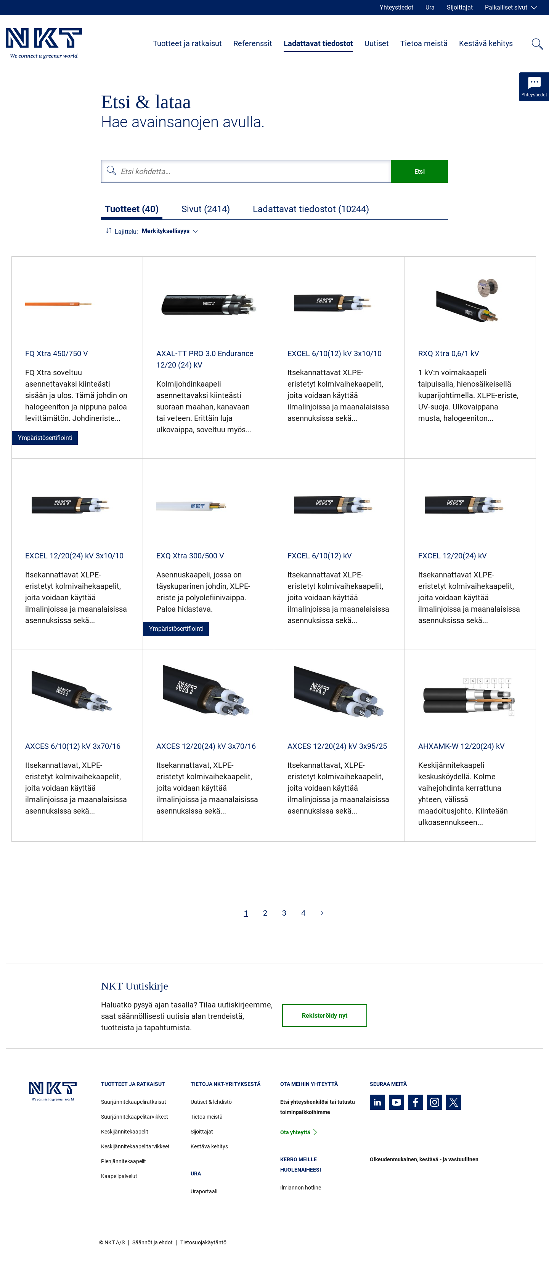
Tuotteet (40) (132, 209)
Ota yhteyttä (295, 1132)
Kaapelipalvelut (119, 1176)
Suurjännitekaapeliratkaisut (133, 1102)
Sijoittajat (460, 7)
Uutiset (376, 43)
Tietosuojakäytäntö (203, 1242)
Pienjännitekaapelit (123, 1161)
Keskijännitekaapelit (124, 1132)
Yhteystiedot (396, 7)
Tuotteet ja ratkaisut (187, 43)
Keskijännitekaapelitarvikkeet (135, 1146)
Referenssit (252, 43)
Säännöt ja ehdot (152, 1242)
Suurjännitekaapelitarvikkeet (134, 1117)
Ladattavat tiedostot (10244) (311, 209)
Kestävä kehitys (486, 43)
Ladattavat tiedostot (318, 43)
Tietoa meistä (424, 43)
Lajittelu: (126, 231)
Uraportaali (204, 1191)
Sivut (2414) (205, 209)
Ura (430, 7)
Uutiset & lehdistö (211, 1102)
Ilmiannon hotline (300, 1188)
